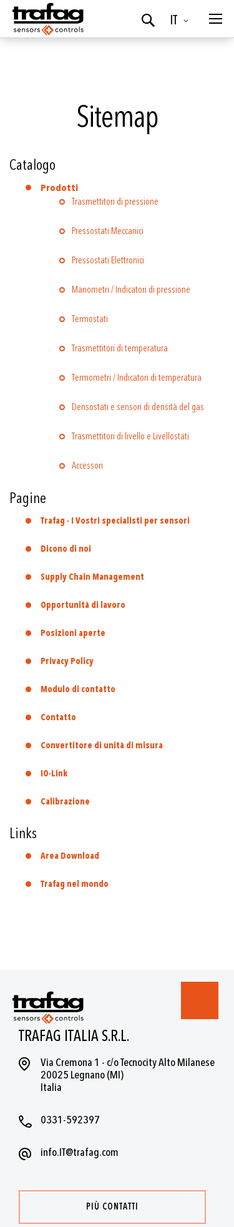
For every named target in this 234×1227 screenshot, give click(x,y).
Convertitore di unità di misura (102, 745)
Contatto (58, 717)
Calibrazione (65, 802)
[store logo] (46, 18)
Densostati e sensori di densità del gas (138, 407)
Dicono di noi (66, 549)
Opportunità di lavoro (83, 605)
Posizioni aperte (73, 633)
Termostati (90, 319)
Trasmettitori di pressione (115, 201)
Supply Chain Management (92, 577)
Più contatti (112, 1207)
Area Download (70, 856)
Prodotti (59, 188)
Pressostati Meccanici (108, 231)
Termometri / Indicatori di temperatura (137, 377)
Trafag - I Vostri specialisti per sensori (115, 521)
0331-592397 (70, 1120)
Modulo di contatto (78, 689)
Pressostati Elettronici (108, 260)
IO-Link (54, 774)
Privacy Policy (67, 661)
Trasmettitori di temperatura (120, 348)
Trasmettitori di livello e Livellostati (130, 436)
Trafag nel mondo (75, 884)
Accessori (87, 465)
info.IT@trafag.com (80, 1152)
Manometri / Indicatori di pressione (131, 289)
